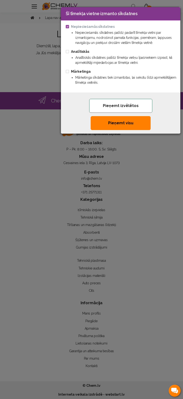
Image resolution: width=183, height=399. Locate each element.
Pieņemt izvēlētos (121, 105)
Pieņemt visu (120, 123)
